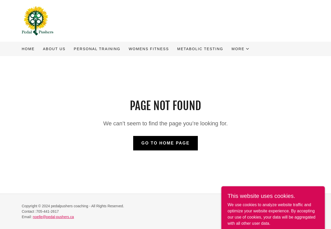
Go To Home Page (165, 143)
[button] (240, 49)
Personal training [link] (97, 49)
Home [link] (28, 49)
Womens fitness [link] (149, 49)
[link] (37, 20)
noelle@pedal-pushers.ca (53, 217)
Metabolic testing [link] (200, 49)
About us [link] (54, 49)
